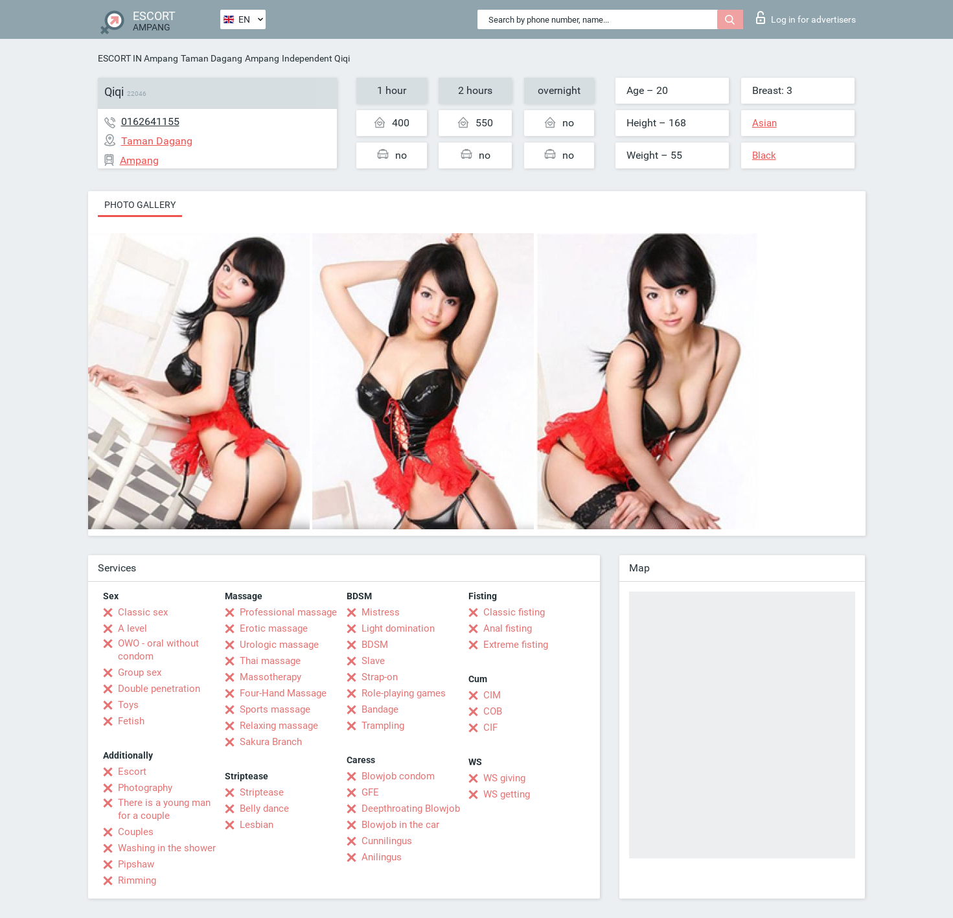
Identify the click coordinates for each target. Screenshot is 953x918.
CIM (492, 695)
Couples (136, 832)
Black (764, 155)
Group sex (139, 672)
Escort (132, 771)
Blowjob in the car (400, 825)
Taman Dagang (211, 58)
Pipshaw (136, 864)
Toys (128, 705)
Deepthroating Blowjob (411, 808)
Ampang (262, 58)
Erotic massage (274, 628)
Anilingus (382, 857)
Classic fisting (514, 612)
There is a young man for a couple (164, 809)
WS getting (506, 794)
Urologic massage (279, 644)
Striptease (262, 792)
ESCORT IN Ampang (138, 58)
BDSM (375, 644)
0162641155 (150, 121)
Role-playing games (404, 693)
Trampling (383, 725)
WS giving (504, 778)
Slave (373, 661)
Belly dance (264, 808)
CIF (490, 727)
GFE (370, 792)
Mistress (381, 612)
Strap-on (380, 677)
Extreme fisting (515, 644)
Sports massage (275, 709)
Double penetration (159, 688)
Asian (764, 123)
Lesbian (256, 825)
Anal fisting (507, 628)
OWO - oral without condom (158, 649)
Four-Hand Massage (283, 693)
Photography (145, 788)
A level (132, 628)
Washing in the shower (167, 848)
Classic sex (143, 612)
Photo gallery (140, 205)
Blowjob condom (398, 776)
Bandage (380, 709)
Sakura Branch (271, 742)
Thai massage (270, 661)
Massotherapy (270, 677)
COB (492, 711)
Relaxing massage (279, 725)
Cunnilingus (387, 841)
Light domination (398, 628)
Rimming (137, 880)
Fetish (131, 721)
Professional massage (288, 612)
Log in (806, 17)
